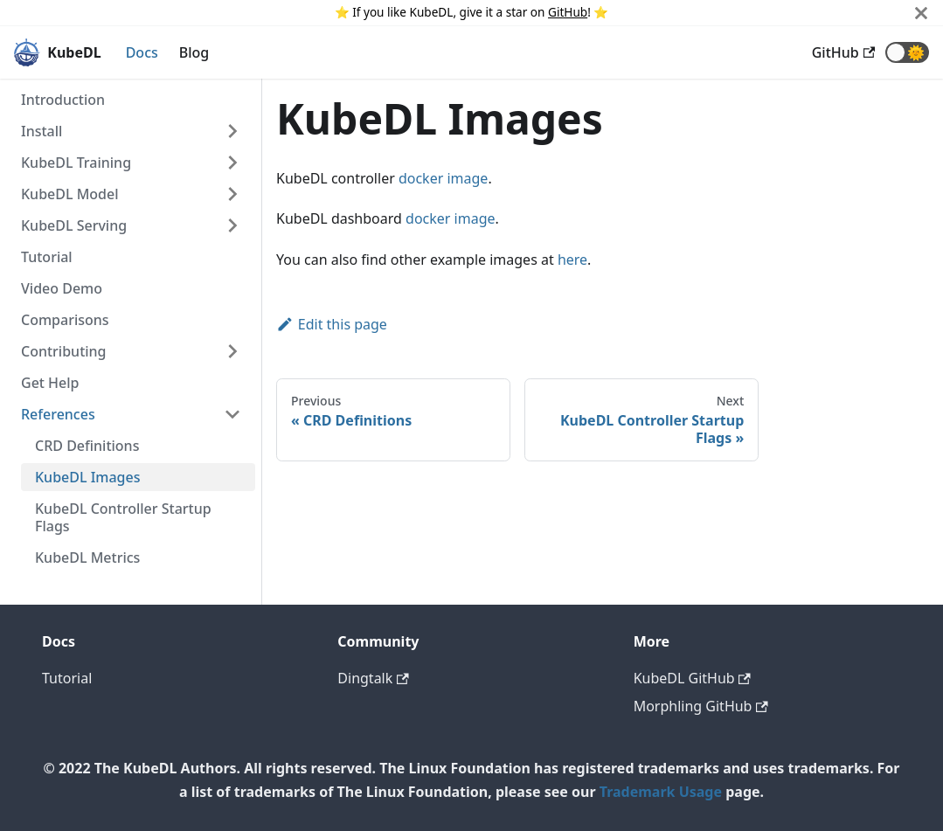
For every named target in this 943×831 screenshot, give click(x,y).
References (58, 414)
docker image (443, 178)
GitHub (567, 11)
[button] (907, 52)
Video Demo (61, 288)
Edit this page (331, 324)
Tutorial (47, 257)
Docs (142, 52)
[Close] (921, 12)
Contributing (64, 351)
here (572, 259)
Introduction (63, 99)
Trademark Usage (661, 791)
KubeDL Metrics (87, 557)
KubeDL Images (88, 477)
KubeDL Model (70, 194)
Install (41, 131)
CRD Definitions (87, 445)
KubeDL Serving (74, 225)
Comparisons (65, 319)
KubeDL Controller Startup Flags (123, 517)
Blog (194, 52)
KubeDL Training (76, 162)
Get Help (50, 382)
